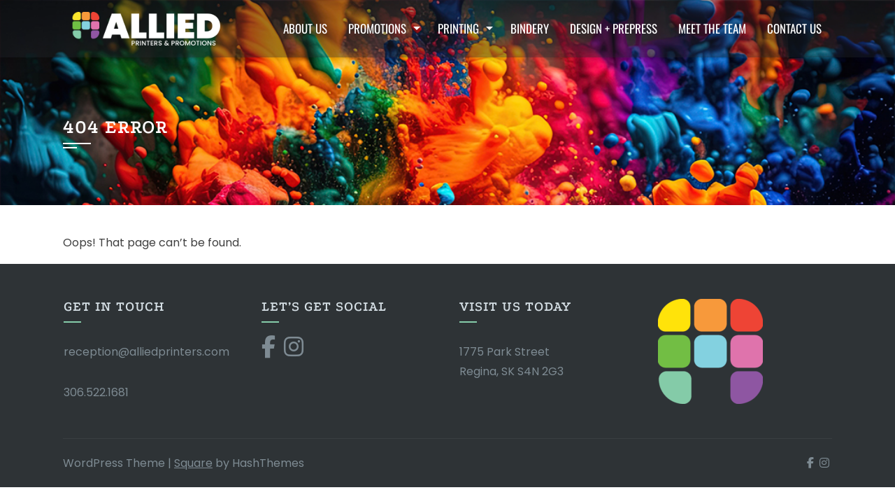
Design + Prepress (613, 28)
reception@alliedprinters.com (146, 352)
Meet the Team (712, 28)
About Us (305, 28)
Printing (458, 28)
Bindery (529, 28)
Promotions (377, 28)
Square (193, 463)
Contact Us (794, 28)
